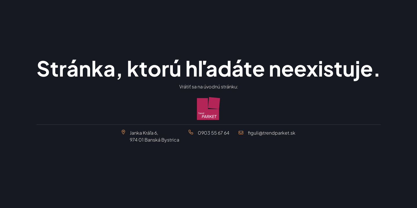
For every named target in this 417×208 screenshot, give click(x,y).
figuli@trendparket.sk (271, 133)
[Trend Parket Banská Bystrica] (208, 108)
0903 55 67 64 (213, 133)
